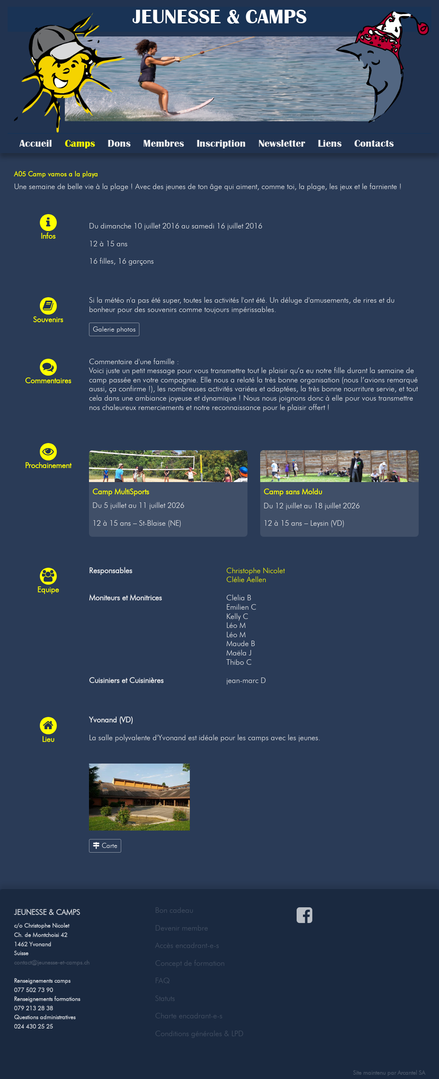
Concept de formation (190, 963)
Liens (330, 143)
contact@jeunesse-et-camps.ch (51, 962)
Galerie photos (114, 329)
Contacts (374, 143)
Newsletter (281, 143)
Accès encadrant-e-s (187, 945)
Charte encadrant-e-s (188, 1015)
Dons (119, 143)
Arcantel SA (411, 1072)
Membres (163, 143)
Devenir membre (181, 928)
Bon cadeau (174, 910)
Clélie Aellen (246, 579)
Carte (105, 845)
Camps (80, 143)
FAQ (162, 980)
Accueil (35, 143)
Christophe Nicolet (255, 570)
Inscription (221, 143)
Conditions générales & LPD (199, 1033)
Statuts (165, 998)
